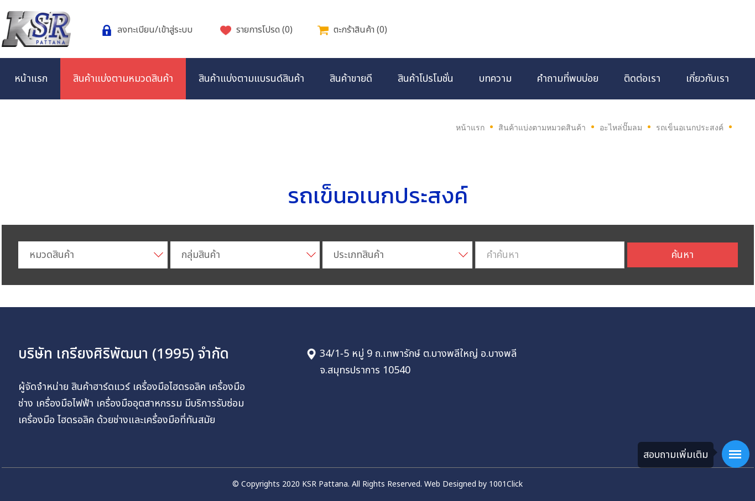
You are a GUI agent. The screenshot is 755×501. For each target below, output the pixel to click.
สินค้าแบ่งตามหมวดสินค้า (123, 78)
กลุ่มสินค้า (200, 254)
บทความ (495, 78)
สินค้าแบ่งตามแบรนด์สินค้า (251, 78)
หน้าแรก (31, 78)
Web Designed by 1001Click (473, 484)
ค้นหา (682, 254)
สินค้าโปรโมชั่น (426, 78)
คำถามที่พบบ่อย (567, 78)
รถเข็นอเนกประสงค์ (689, 128)
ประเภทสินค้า (359, 254)
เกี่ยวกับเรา (707, 78)
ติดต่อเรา (642, 78)
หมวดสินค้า (51, 254)
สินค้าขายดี (351, 78)
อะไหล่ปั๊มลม (621, 128)
